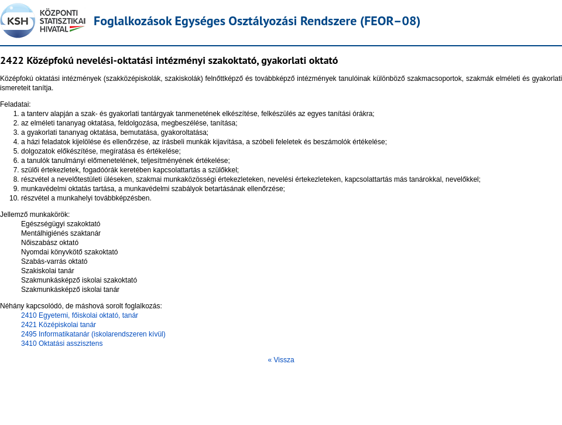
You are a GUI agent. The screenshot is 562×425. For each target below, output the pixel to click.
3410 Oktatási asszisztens (61, 343)
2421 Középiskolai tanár (58, 325)
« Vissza (281, 360)
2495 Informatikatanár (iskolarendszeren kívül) (93, 334)
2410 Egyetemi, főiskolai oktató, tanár (79, 315)
